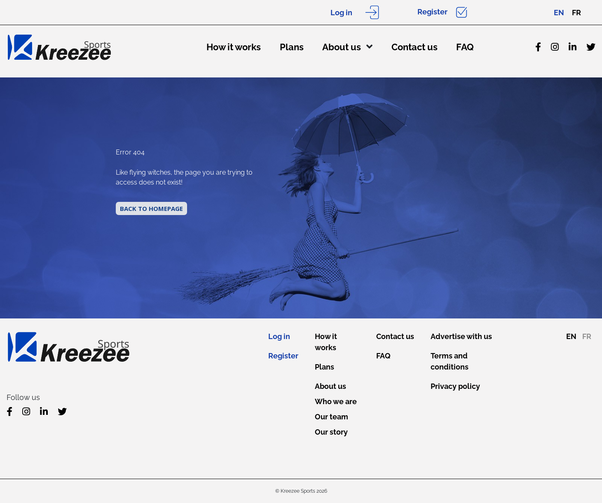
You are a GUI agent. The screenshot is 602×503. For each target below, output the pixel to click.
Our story (331, 432)
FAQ (465, 47)
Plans (292, 47)
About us (341, 47)
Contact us (414, 47)
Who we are (336, 401)
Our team (331, 416)
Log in (341, 12)
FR (576, 12)
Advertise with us (461, 336)
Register (432, 11)
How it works (233, 47)
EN (559, 12)
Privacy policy (455, 386)
